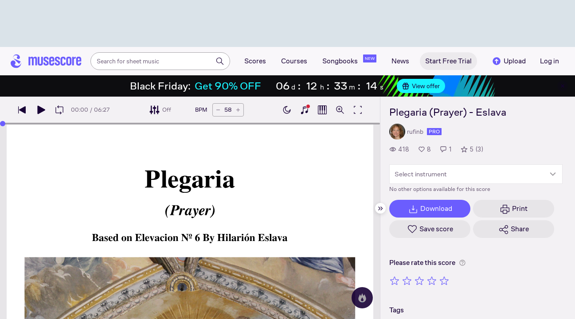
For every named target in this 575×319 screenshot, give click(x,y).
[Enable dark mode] (287, 110)
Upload (508, 61)
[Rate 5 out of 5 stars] (444, 280)
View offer (421, 85)
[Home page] (46, 61)
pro (434, 131)
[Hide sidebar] (380, 208)
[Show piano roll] (322, 110)
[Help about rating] (462, 262)
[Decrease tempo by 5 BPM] (218, 110)
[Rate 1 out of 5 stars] (394, 280)
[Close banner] (562, 86)
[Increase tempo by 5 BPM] (238, 110)
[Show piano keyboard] (304, 110)
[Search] (220, 61)
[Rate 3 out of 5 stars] (419, 280)
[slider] (2, 123)
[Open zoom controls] (340, 110)
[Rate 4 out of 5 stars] (431, 280)
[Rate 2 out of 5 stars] (407, 280)
